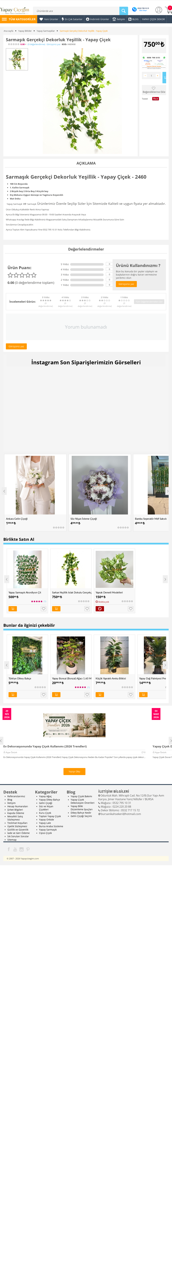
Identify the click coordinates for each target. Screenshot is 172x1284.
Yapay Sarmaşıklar (46, 30)
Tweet (145, 98)
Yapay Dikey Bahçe (49, 799)
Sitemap (12, 839)
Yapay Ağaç (45, 796)
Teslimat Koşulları (17, 822)
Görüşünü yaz (53, 44)
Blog (9, 799)
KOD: (64, 44)
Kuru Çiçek (45, 812)
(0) (36, 44)
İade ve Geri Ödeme (18, 832)
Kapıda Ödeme (15, 812)
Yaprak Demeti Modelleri (109, 592)
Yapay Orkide (46, 819)
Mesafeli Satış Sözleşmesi (15, 818)
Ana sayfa (8, 30)
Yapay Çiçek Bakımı (81, 796)
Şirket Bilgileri (15, 809)
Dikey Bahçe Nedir (81, 812)
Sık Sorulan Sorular (18, 836)
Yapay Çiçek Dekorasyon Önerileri (82, 801)
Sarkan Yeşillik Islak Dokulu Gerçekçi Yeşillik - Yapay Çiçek (71, 592)
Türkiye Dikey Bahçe (20, 678)
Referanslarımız (16, 796)
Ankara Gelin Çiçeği (17, 518)
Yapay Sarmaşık (14, 203)
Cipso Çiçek (45, 832)
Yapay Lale (45, 822)
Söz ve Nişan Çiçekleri (46, 808)
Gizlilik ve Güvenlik (17, 829)
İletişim (11, 802)
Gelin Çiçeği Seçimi (81, 815)
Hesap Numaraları (17, 806)
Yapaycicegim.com (30, 858)
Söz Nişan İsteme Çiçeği (84, 518)
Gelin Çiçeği (45, 802)
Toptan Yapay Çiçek (50, 816)
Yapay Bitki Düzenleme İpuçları (82, 807)
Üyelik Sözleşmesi (17, 826)
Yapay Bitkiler (25, 30)
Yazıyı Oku (74, 771)
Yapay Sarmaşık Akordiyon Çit (25, 592)
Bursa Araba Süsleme (51, 826)
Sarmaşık (31, 203)
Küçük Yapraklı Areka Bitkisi (111, 678)
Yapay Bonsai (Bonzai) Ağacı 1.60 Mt (71, 678)
